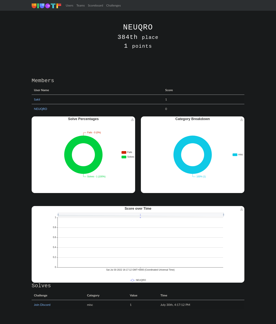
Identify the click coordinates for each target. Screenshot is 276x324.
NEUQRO (40, 108)
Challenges (113, 5)
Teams (80, 5)
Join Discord (42, 304)
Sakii (37, 99)
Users (69, 5)
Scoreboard (95, 5)
